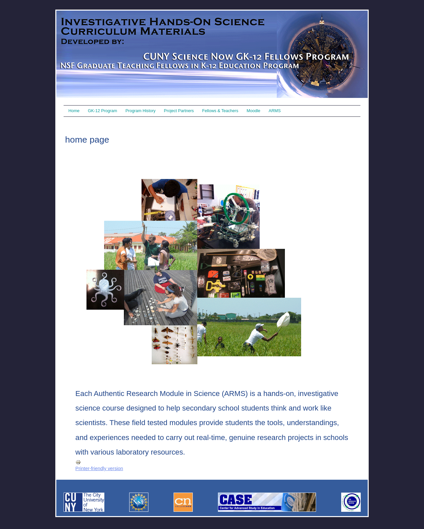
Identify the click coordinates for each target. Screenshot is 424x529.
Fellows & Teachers (220, 111)
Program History (141, 111)
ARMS (275, 111)
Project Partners (179, 111)
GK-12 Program (102, 111)
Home (74, 111)
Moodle (253, 111)
